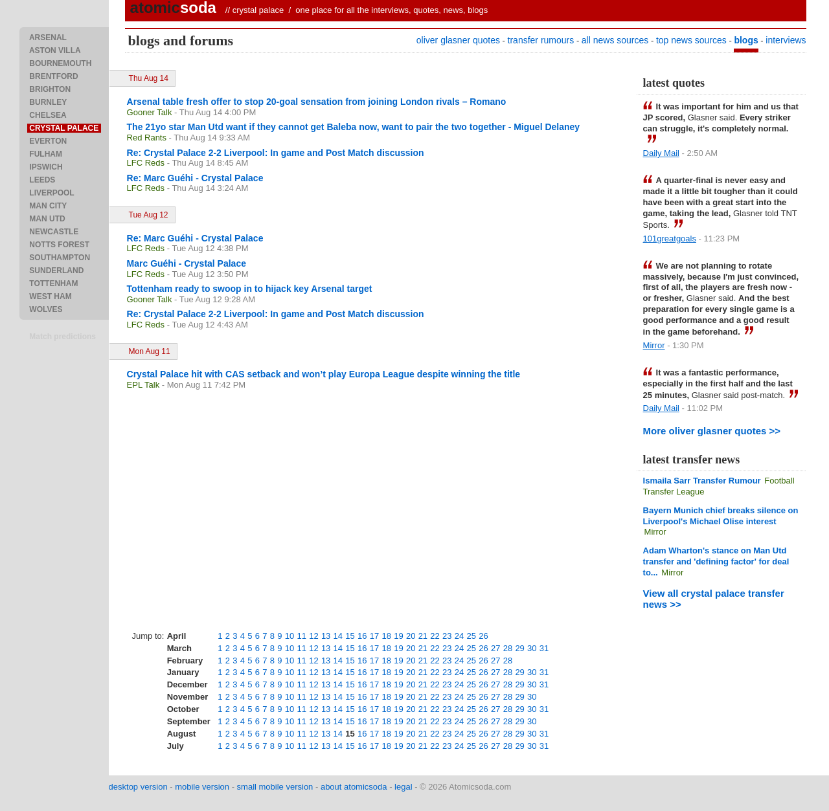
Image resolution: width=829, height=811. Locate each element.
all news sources (615, 40)
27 (495, 648)
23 (446, 636)
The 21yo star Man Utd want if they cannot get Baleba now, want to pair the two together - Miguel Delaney (353, 127)
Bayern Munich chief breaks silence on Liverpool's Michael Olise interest (721, 515)
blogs (746, 40)
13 (325, 636)
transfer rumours (541, 40)
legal (403, 787)
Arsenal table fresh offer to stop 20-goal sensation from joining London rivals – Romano (316, 101)
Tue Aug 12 (148, 214)
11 (301, 636)
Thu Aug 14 (148, 78)
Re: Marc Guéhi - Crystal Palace (195, 178)
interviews (786, 40)
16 (362, 636)
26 (483, 636)
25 (471, 636)
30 (531, 648)
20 (410, 636)
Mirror (654, 345)
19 (398, 636)
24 (459, 636)
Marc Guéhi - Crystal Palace (186, 263)
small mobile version (275, 787)
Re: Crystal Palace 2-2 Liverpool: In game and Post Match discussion (275, 153)
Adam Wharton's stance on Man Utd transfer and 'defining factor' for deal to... (716, 561)
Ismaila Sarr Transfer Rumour (702, 480)
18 (386, 636)
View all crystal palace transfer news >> (713, 599)
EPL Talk (143, 385)
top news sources (691, 40)
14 (338, 636)
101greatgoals (669, 238)
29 (519, 648)
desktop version (138, 787)
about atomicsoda (354, 787)
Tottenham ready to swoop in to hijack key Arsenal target (249, 288)
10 (289, 636)
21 (422, 636)
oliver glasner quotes (458, 40)
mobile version (202, 787)
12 (313, 636)
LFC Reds (146, 163)
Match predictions (62, 336)
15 (349, 636)
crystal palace (258, 10)
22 (434, 636)
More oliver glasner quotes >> (712, 430)
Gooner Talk (149, 112)
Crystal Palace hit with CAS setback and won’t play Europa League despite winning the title (324, 374)
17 (374, 636)
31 (544, 648)
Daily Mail (661, 153)
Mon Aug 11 (149, 351)
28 (507, 648)
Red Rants (146, 137)
